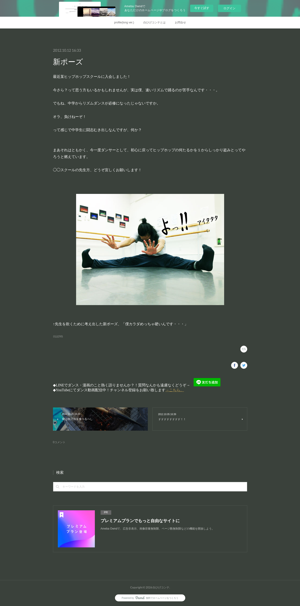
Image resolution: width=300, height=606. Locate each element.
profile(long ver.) (124, 22)
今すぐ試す (201, 8)
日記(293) (58, 336)
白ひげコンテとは (154, 22)
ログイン (229, 8)
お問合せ (180, 22)
